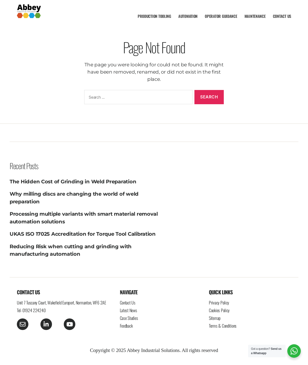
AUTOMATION (188, 16)
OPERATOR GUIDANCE (221, 16)
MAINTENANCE (255, 16)
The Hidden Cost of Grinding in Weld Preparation (73, 182)
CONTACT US (282, 16)
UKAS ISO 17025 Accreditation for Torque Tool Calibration (83, 234)
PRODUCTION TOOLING (154, 16)
